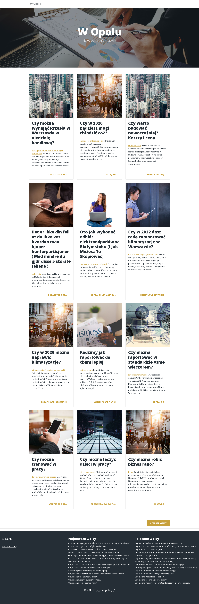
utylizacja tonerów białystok (93, 264)
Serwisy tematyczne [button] (143, 4)
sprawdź (159, 504)
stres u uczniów (87, 472)
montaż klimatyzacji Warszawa (143, 254)
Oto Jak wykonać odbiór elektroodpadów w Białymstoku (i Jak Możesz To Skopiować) (98, 560)
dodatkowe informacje (54, 402)
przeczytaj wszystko (103, 504)
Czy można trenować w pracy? (83, 576)
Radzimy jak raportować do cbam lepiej (87, 570)
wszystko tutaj (58, 504)
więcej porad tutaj (105, 402)
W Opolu (37, 4)
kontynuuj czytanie (152, 295)
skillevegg (36, 274)
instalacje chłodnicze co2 (92, 141)
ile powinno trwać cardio (44, 477)
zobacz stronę (155, 174)
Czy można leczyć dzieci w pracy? (84, 579)
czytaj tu (110, 174)
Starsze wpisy (158, 523)
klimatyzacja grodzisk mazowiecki (48, 370)
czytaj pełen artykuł (103, 295)
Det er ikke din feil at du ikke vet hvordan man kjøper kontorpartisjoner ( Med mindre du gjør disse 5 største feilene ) (99, 554)
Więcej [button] (163, 4)
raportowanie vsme (137, 374)
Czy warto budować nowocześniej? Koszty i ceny (92, 549)
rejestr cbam (86, 370)
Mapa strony (9, 546)
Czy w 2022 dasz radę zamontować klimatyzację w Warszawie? (99, 564)
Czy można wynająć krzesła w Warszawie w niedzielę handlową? (99, 543)
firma (131, 472)
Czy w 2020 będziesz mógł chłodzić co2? (88, 546)
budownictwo (134, 145)
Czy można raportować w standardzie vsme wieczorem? (96, 573)
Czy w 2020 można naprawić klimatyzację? (89, 567)
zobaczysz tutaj (58, 174)
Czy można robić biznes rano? (82, 583)
